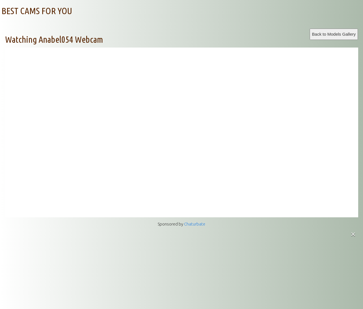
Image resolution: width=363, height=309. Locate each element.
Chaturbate (194, 224)
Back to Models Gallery (334, 34)
